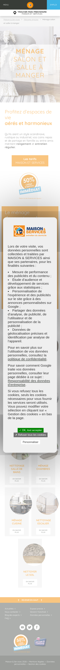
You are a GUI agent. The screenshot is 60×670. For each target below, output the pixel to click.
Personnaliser (30, 442)
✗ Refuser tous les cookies (30, 434)
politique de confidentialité (27, 359)
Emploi (53, 5)
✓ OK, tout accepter (30, 430)
